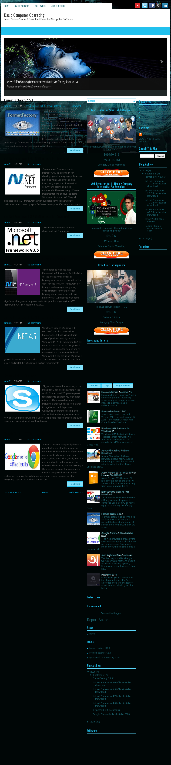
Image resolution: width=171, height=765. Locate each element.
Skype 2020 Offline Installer (22, 375)
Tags (106, 385)
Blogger (117, 613)
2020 (92, 672)
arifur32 (8, 106)
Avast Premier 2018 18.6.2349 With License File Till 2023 (118, 473)
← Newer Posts (13, 492)
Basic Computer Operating (24, 15)
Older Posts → (76, 492)
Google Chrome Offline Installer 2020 (28, 433)
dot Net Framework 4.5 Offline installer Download (36, 317)
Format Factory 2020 (35, 106)
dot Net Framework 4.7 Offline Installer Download (36, 259)
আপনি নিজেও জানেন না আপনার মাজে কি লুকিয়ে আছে (43, 82)
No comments (34, 164)
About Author (58, 6)
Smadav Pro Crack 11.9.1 (113, 411)
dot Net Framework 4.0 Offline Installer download (36, 158)
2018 (92, 721)
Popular (94, 385)
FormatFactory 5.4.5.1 (18, 100)
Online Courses (22, 6)
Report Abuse (97, 620)
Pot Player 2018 (109, 574)
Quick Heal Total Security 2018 (104, 657)
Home (6, 6)
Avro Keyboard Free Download (116, 555)
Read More (75, 150)
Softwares (40, 6)
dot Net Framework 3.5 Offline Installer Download (36, 216)
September (98, 675)
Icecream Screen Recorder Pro (116, 392)
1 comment (75, 106)
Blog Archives (123, 385)
